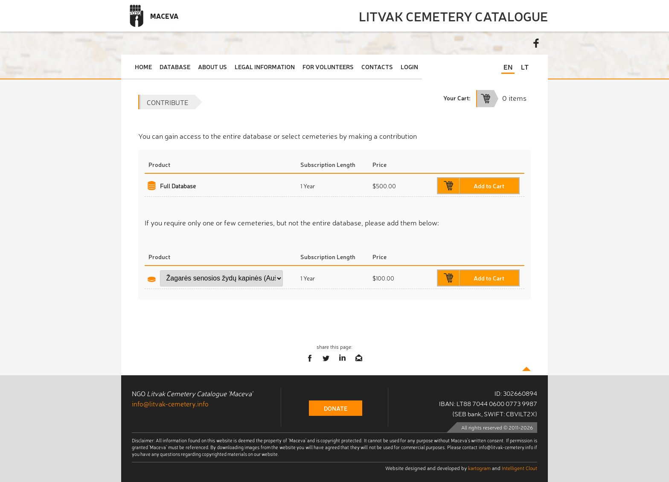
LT (525, 66)
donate (335, 408)
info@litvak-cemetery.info (170, 403)
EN (507, 66)
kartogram (479, 467)
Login (409, 66)
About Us (212, 66)
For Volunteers (328, 66)
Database (175, 66)
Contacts (377, 66)
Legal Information (265, 66)
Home (143, 66)
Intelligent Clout (519, 467)
